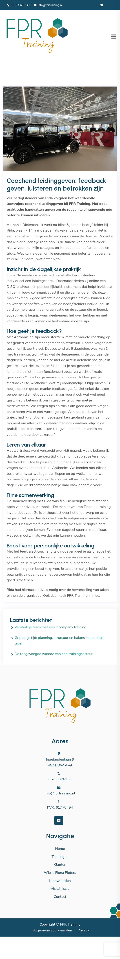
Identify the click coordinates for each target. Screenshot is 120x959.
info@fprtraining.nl (48, 5)
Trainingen (59, 856)
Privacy (83, 930)
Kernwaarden (60, 880)
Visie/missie (60, 888)
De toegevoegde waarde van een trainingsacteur (54, 653)
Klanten (60, 864)
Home (60, 848)
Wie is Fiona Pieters (60, 872)
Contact (60, 896)
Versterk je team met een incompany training (50, 627)
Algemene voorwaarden (52, 930)
